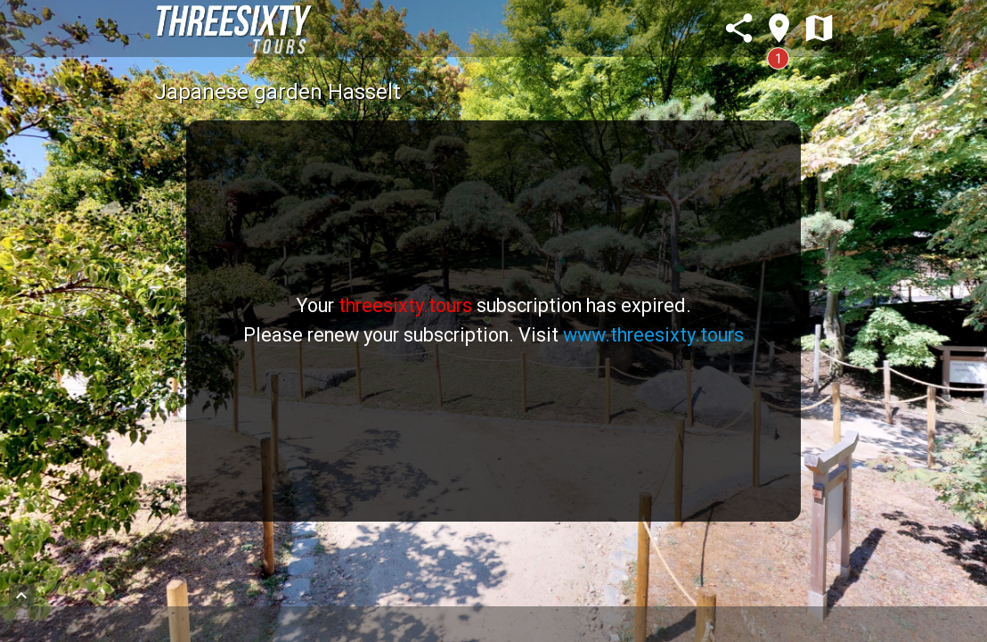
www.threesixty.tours (653, 335)
